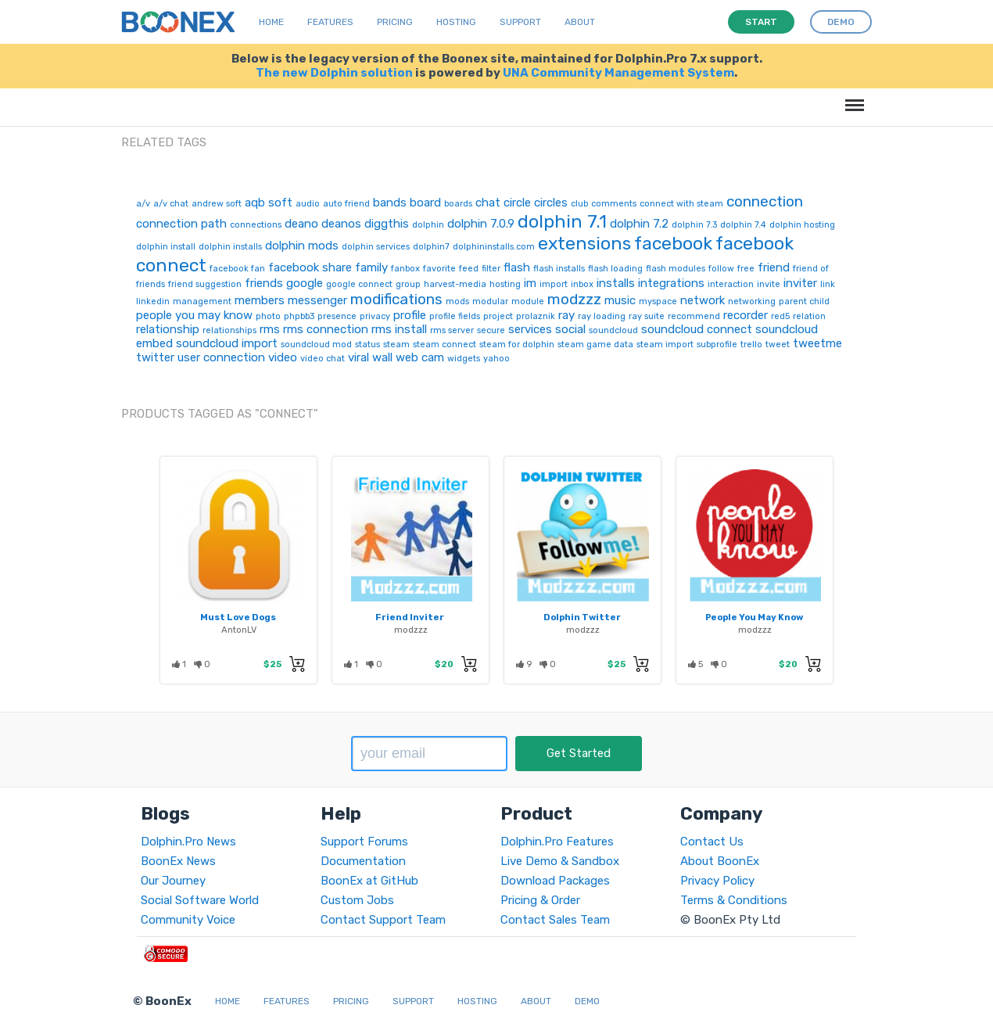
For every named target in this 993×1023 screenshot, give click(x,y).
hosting (505, 284)
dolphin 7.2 (639, 224)
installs (616, 283)
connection (764, 201)
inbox (582, 284)
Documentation (363, 861)
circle (517, 203)
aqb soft (268, 203)
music (620, 300)
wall (382, 357)
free (746, 269)
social (570, 329)
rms (270, 329)
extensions (584, 243)
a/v (143, 204)
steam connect (444, 344)
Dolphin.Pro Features (557, 842)
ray (566, 315)
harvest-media (455, 284)
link (827, 284)
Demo (587, 1001)
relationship (167, 329)
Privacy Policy (717, 881)
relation (809, 316)
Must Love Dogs (238, 617)
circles (551, 203)
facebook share (310, 267)
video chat (322, 359)
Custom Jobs (357, 900)
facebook (673, 243)
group (408, 284)
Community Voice (188, 920)
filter (491, 269)
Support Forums (364, 842)
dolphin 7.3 (694, 225)
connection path (181, 224)
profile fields (454, 316)
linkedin (153, 301)
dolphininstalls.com (494, 247)
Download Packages (555, 881)
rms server (452, 330)
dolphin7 (431, 247)
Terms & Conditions (733, 900)
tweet (777, 344)
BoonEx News (178, 861)
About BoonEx (719, 861)
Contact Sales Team (555, 920)
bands (390, 203)
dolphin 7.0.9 (480, 224)
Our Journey (173, 881)
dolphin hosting (802, 225)
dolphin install (165, 247)
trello (751, 344)
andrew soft (217, 204)
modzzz (574, 299)
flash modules (675, 269)
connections (255, 225)
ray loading (602, 316)
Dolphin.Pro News (188, 842)
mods (457, 301)
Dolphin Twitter (582, 617)
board (425, 203)
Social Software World (200, 900)
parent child (804, 301)
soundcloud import (227, 343)
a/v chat (170, 204)
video (282, 357)
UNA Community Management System (618, 73)
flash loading (615, 269)
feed (469, 269)
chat (487, 203)
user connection (221, 357)
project (498, 316)
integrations (671, 283)
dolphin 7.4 (743, 225)
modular (490, 301)
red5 (780, 316)
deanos (341, 224)
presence (337, 316)
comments (613, 204)
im (530, 283)
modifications (396, 299)
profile (409, 315)
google (304, 283)
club (579, 204)
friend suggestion (205, 284)
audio (308, 204)
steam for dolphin (516, 344)
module (527, 301)
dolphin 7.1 (562, 221)
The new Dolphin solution (334, 73)
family (371, 267)
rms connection (325, 329)
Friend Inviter (409, 617)
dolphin (428, 225)
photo (268, 316)
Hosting (456, 21)
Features (330, 21)
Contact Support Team (383, 920)
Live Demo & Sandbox (559, 861)
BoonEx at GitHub (369, 881)
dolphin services (376, 247)
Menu (851, 97)
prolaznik (535, 316)
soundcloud (613, 330)
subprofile (717, 344)
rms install (399, 329)
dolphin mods (302, 246)
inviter (800, 283)
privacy (375, 316)
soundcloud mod (316, 344)
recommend (694, 316)
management (202, 301)
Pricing (395, 21)
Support (520, 21)
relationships (229, 330)
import (554, 284)
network (702, 300)
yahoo (496, 359)
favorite (439, 269)
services (530, 329)
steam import (665, 344)
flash (517, 267)
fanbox (405, 269)
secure (491, 330)
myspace (658, 301)
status (367, 344)
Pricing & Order (540, 900)
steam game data (595, 344)
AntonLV (238, 629)
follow (721, 269)
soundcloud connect (696, 329)
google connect (359, 284)
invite (768, 284)
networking (752, 301)
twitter (155, 357)
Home (271, 21)
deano (301, 224)
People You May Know (754, 617)
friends (264, 283)
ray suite (647, 316)
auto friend (346, 204)
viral (358, 357)
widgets (463, 359)
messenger (317, 300)
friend (774, 267)
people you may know (194, 315)
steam (396, 344)
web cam (420, 357)
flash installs (559, 269)
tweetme (817, 343)
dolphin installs (230, 247)
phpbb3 (299, 316)
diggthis (386, 224)
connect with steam (681, 204)
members (260, 300)
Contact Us (712, 842)
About (580, 21)
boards (458, 204)
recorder (745, 315)
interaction (731, 284)
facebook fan (237, 269)
